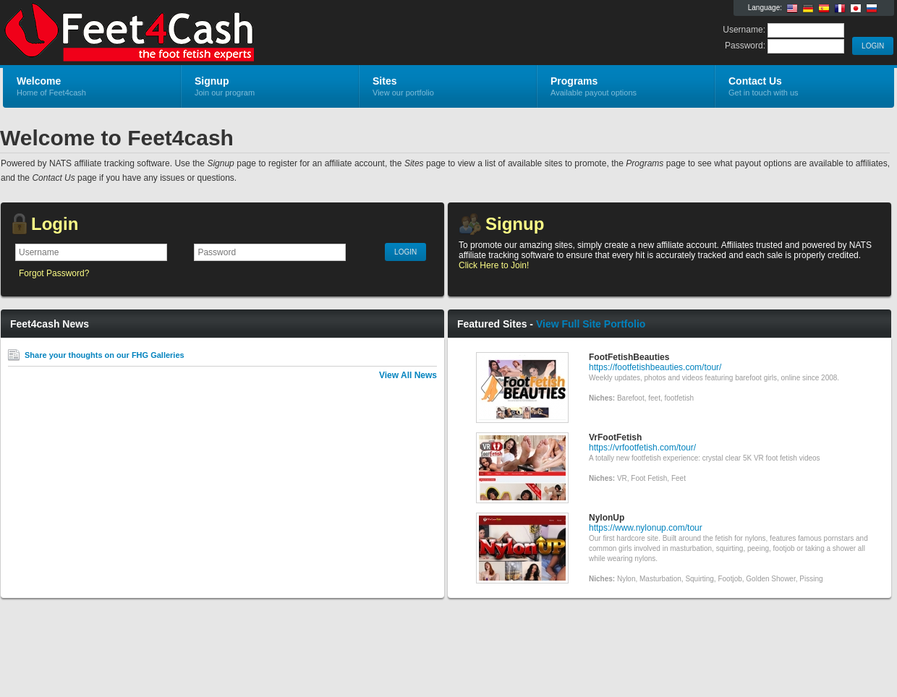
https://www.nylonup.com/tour (645, 528)
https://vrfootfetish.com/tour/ (642, 447)
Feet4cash (175, 33)
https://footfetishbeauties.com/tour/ (655, 367)
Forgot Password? (54, 273)
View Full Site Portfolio (590, 324)
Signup (514, 224)
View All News (408, 375)
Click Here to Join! (494, 265)
